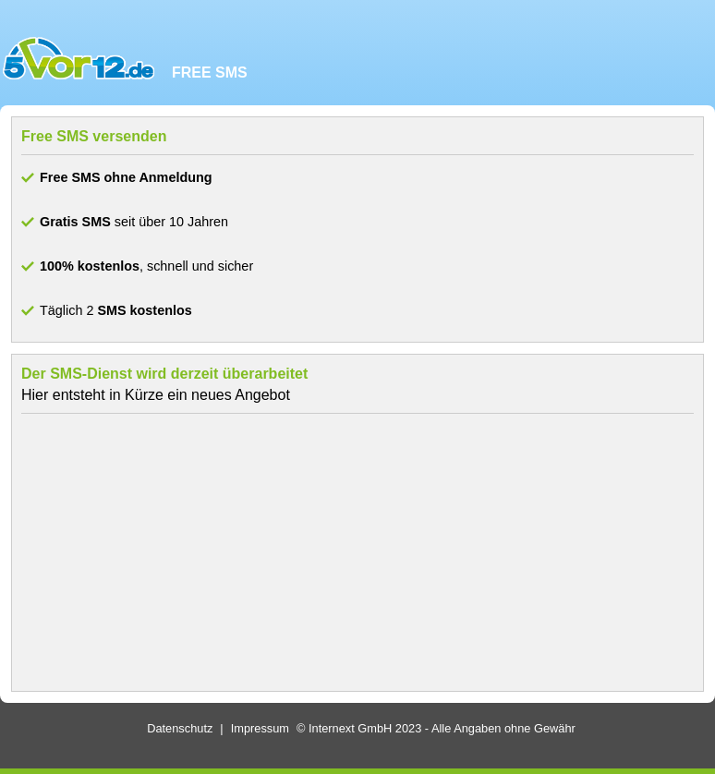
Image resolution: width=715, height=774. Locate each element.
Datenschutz (179, 728)
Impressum (260, 728)
